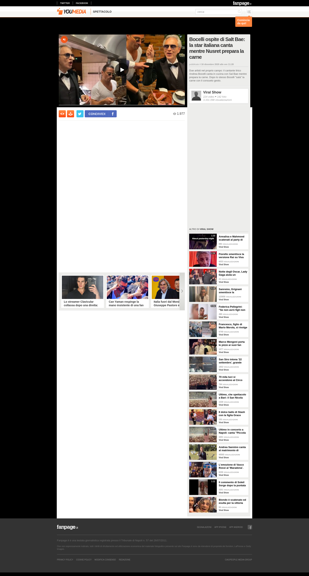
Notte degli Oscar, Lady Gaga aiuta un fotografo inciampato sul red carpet (233, 273)
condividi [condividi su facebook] (96, 114)
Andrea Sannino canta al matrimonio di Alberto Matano (232, 449)
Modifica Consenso (105, 560)
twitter (65, 3)
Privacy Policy (65, 560)
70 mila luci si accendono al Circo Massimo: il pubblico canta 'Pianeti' (231, 378)
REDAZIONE (124, 560)
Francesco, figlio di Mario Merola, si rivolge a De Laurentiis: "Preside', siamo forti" (233, 326)
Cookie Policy (83, 560)
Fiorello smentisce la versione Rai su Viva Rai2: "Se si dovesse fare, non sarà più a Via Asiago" (233, 256)
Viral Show (212, 92)
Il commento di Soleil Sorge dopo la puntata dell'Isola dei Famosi (232, 484)
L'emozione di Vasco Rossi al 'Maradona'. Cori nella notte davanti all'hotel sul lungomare (233, 466)
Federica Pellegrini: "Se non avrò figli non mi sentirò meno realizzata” (232, 308)
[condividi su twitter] (80, 113)
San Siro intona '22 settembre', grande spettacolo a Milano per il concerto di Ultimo (233, 361)
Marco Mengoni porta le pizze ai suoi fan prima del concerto (232, 343)
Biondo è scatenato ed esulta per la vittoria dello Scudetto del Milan (232, 501)
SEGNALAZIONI (204, 527)
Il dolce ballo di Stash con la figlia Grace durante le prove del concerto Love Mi (232, 414)
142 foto (221, 96)
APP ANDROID (236, 527)
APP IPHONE (220, 527)
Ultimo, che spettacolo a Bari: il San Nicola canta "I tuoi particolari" (232, 396)
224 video (208, 96)
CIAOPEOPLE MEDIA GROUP (238, 560)
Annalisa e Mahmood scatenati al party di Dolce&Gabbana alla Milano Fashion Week (232, 238)
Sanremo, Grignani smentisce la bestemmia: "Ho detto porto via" (232, 291)
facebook (82, 3)
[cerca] (218, 12)
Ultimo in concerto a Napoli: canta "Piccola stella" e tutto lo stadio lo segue (232, 431)
